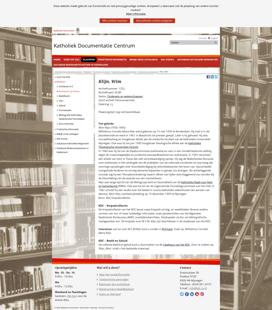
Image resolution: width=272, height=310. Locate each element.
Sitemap (94, 307)
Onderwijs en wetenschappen (125, 96)
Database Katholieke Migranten (197, 59)
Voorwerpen (65, 110)
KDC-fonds (167, 59)
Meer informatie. (136, 13)
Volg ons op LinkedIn (192, 294)
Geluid (62, 105)
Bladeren (89, 59)
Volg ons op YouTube (197, 294)
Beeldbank (64, 95)
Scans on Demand (110, 294)
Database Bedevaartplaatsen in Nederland (81, 64)
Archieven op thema (69, 91)
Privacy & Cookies (106, 307)
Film (61, 100)
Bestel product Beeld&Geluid (116, 289)
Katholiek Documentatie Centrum (94, 45)
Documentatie (66, 123)
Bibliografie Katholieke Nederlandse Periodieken (72, 117)
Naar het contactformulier (114, 274)
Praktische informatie (112, 59)
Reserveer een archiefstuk (114, 284)
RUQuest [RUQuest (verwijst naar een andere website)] (167, 229)
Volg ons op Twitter (182, 294)
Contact (203, 38)
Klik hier (72, 296)
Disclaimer (84, 307)
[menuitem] (57, 59)
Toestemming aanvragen (114, 279)
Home (57, 59)
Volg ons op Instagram (202, 294)
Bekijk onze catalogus (144, 59)
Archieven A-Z (66, 86)
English (214, 38)
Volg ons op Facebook (187, 294)
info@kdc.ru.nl (198, 288)
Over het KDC (72, 59)
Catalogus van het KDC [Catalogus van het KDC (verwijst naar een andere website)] (176, 244)
